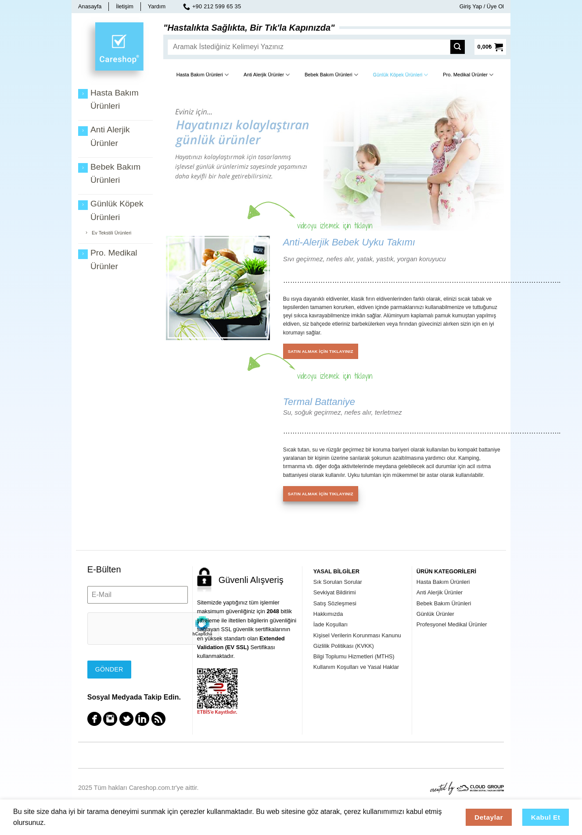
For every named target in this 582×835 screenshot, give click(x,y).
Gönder (109, 669)
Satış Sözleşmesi (334, 603)
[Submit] (460, 47)
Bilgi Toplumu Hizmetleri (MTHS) (354, 656)
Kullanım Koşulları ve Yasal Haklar (356, 667)
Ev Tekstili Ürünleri (111, 232)
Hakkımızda (328, 614)
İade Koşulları (330, 624)
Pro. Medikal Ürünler (468, 75)
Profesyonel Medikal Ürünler (452, 624)
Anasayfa (89, 6)
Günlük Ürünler (435, 614)
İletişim (124, 6)
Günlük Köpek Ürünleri (400, 75)
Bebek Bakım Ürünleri (331, 75)
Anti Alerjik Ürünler (267, 75)
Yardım (156, 6)
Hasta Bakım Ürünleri (202, 75)
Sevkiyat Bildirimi (334, 592)
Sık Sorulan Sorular (337, 582)
